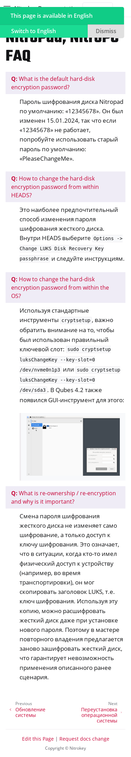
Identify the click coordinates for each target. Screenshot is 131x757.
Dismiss (106, 31)
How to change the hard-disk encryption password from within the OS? (60, 287)
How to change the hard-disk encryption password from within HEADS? (55, 187)
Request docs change (84, 738)
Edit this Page (38, 738)
